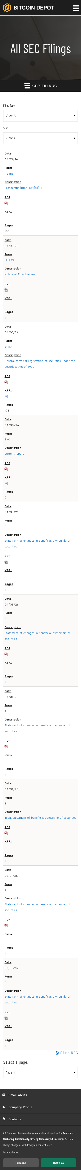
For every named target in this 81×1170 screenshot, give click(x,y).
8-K (7, 439)
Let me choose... (12, 1152)
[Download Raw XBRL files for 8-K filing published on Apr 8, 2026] (6, 483)
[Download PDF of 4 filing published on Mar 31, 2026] (6, 925)
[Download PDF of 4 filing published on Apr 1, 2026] (6, 746)
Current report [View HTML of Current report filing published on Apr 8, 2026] (14, 453)
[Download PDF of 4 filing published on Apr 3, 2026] (6, 561)
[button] (75, 8)
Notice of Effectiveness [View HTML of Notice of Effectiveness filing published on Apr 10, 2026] (20, 274)
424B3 (9, 173)
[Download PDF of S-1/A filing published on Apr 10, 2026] (6, 382)
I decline (21, 1163)
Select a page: (15, 1062)
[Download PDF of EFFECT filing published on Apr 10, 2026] (6, 289)
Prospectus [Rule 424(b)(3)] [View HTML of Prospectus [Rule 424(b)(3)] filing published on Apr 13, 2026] (24, 187)
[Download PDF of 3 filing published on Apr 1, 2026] (6, 833)
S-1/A (8, 346)
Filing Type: (9, 105)
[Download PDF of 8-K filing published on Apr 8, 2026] (6, 468)
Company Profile (19, 1107)
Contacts (14, 1119)
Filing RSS (66, 1052)
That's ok (58, 1163)
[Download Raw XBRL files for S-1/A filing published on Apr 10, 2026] (6, 396)
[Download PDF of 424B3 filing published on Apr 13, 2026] (6, 203)
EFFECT (9, 260)
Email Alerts (17, 1095)
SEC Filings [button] (40, 85)
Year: (5, 128)
